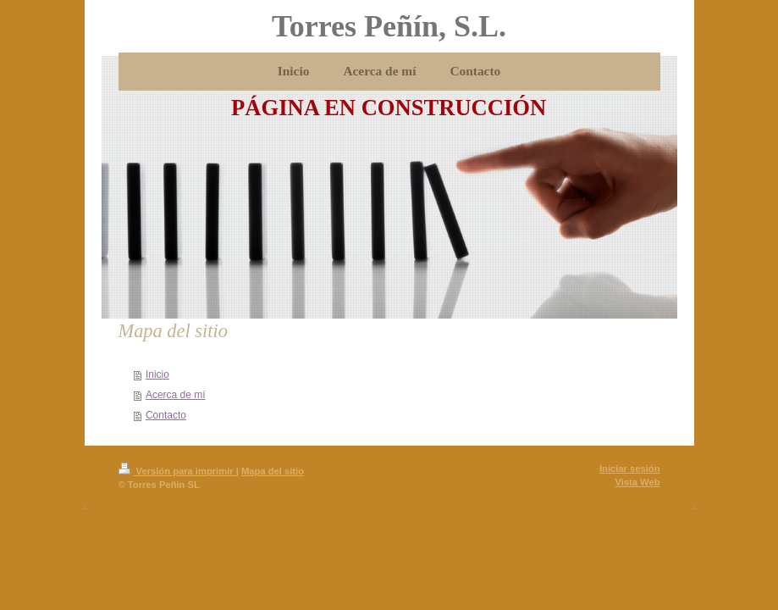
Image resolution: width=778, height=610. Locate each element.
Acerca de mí (176, 395)
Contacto (166, 415)
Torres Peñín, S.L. (389, 26)
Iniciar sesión (629, 468)
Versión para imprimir (177, 471)
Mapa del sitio (272, 471)
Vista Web (637, 482)
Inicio (157, 374)
